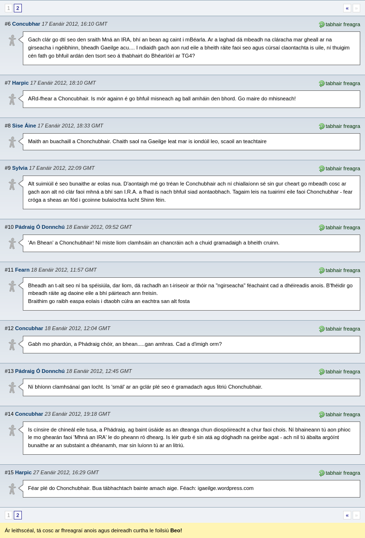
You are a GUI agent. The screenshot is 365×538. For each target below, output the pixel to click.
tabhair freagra (339, 23)
